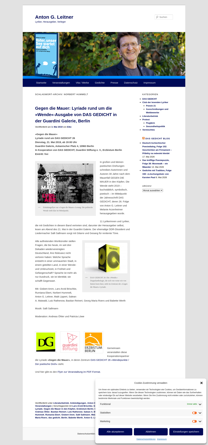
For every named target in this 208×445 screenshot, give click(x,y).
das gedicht (54, 417)
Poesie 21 (151, 106)
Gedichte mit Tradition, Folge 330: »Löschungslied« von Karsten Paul (156, 173)
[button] (201, 383)
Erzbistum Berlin (85, 409)
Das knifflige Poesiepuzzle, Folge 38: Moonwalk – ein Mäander (155, 163)
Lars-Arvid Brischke (82, 406)
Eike (69, 127)
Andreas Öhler (42, 412)
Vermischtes (148, 130)
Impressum (162, 439)
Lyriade (39, 409)
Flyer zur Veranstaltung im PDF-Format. (79, 371)
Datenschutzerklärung (146, 439)
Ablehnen (151, 431)
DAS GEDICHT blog (157, 138)
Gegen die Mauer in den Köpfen (59, 409)
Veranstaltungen (61, 82)
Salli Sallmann (83, 414)
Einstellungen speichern (186, 431)
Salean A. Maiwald (93, 412)
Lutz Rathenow (74, 412)
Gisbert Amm (68, 414)
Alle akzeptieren (115, 431)
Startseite (41, 82)
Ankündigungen (78, 403)
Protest (146, 119)
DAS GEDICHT (149, 99)
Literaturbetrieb (61, 403)
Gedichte (100, 82)
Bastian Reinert (58, 412)
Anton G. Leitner (54, 17)
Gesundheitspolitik (155, 126)
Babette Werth (75, 417)
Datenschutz (131, 82)
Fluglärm (150, 123)
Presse (114, 82)
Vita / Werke (82, 82)
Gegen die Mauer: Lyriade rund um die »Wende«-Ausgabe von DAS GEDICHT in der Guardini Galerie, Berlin (76, 114)
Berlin (64, 417)
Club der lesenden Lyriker (155, 102)
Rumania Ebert (52, 414)
